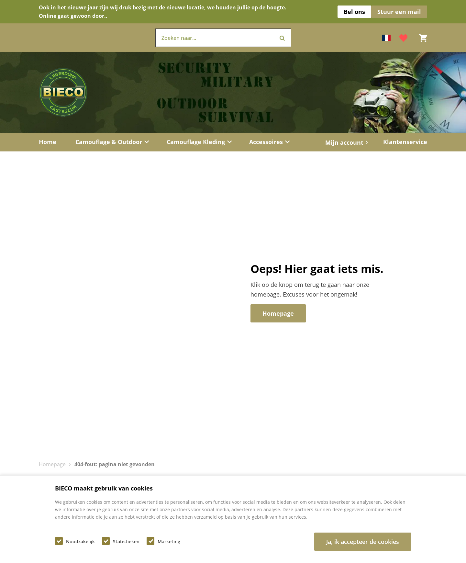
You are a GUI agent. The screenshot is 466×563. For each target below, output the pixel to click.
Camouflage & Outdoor (112, 142)
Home (47, 142)
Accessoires (269, 142)
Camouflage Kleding (199, 142)
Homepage (52, 469)
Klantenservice (405, 142)
